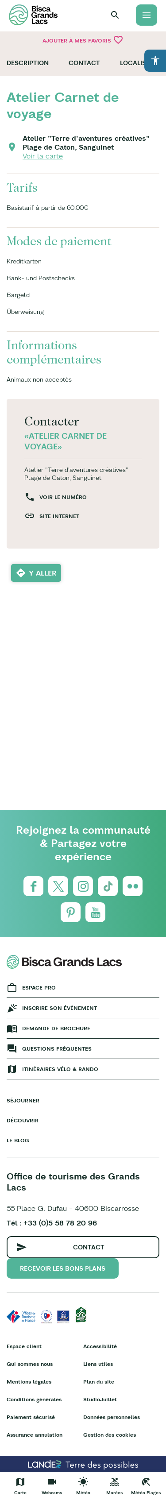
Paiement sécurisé (31, 1417)
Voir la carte (43, 155)
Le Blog (18, 1140)
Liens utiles (98, 1364)
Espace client (24, 1346)
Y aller (43, 572)
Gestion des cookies (109, 1434)
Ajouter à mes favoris (83, 40)
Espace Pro (39, 987)
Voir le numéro (63, 497)
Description (28, 63)
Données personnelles (111, 1417)
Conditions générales (34, 1399)
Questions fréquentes (57, 1048)
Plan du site (98, 1381)
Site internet (59, 516)
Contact (84, 63)
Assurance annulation (34, 1434)
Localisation (143, 63)
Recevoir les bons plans (62, 1268)
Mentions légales (29, 1381)
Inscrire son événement (59, 1008)
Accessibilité (100, 1346)
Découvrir (23, 1120)
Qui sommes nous (30, 1364)
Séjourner (23, 1100)
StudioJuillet (100, 1399)
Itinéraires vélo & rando (60, 1069)
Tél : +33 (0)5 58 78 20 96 (52, 1222)
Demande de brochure (56, 1028)
